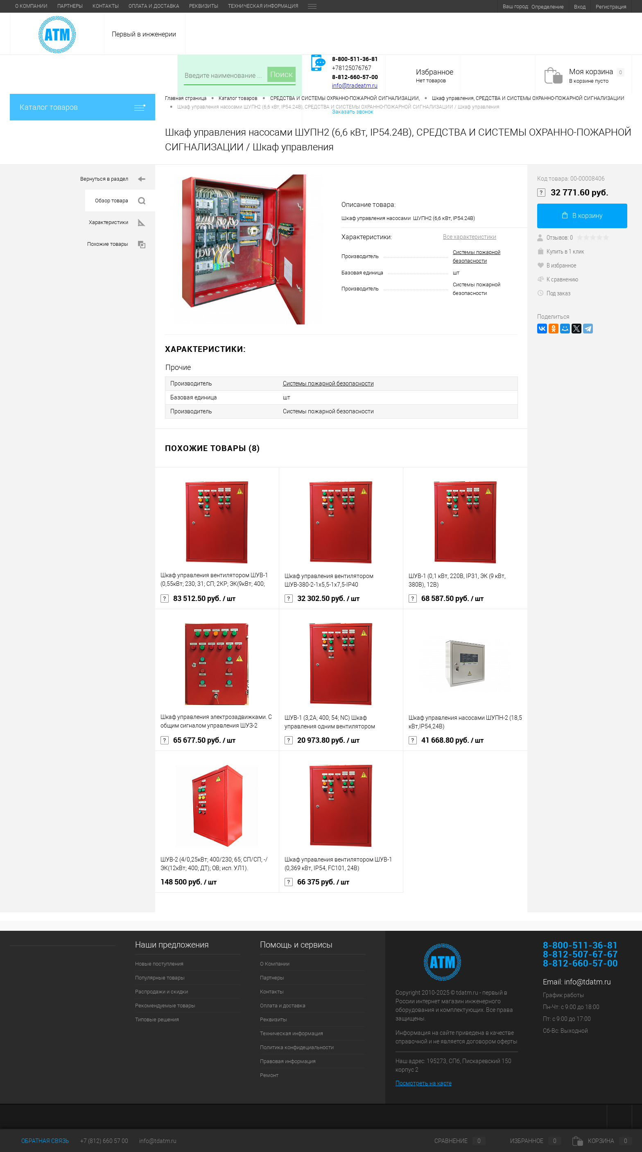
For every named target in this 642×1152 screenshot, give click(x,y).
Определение (547, 7)
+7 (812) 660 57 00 (104, 1141)
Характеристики (117, 223)
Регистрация (611, 7)
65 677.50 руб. (197, 740)
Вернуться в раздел (112, 179)
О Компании (31, 6)
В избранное (556, 265)
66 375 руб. (317, 882)
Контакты (106, 6)
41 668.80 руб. (446, 740)
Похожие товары (116, 245)
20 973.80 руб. (322, 740)
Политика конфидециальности (297, 1047)
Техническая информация (263, 6)
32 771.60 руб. (572, 192)
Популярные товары (160, 978)
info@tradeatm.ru (355, 85)
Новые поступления (159, 964)
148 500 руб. (188, 882)
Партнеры (70, 6)
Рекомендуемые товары (165, 1005)
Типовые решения (157, 1019)
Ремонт (269, 1075)
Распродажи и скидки (161, 992)
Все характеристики (469, 237)
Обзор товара (120, 201)
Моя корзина (596, 72)
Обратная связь (39, 1141)
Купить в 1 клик (560, 251)
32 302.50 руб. (322, 598)
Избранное (434, 72)
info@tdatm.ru (587, 981)
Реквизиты (203, 6)
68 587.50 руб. (446, 598)
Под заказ (553, 293)
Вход (579, 7)
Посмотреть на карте (424, 1083)
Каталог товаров (82, 107)
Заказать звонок (352, 112)
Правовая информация (288, 1061)
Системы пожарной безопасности (328, 383)
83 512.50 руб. (197, 598)
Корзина (602, 1141)
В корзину (582, 216)
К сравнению (557, 279)
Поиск (281, 74)
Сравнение (453, 1141)
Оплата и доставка (154, 6)
